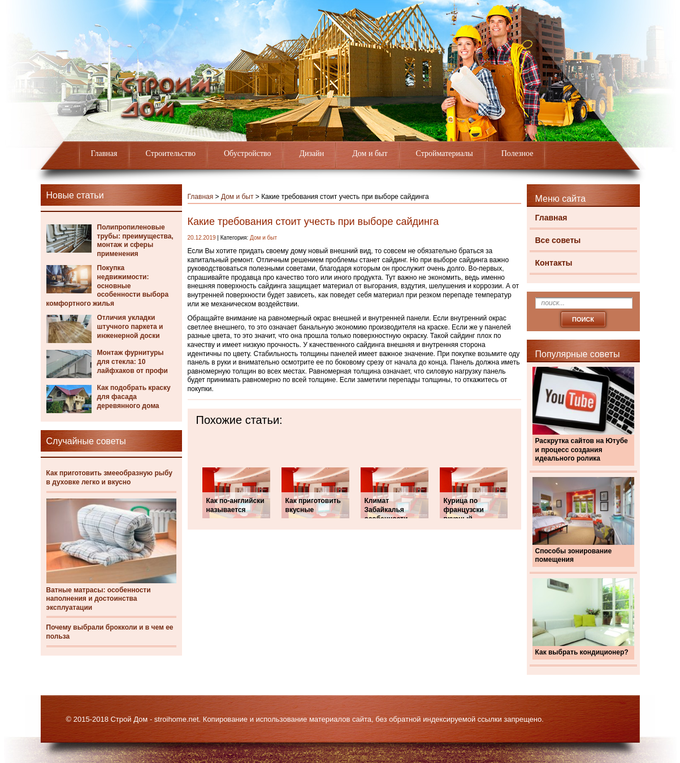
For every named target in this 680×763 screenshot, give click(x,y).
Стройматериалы (444, 153)
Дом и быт (369, 153)
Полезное (517, 153)
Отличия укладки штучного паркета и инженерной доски (130, 326)
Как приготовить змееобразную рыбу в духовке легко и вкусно (109, 477)
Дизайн (312, 153)
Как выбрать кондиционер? (582, 652)
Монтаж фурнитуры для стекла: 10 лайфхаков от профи (132, 361)
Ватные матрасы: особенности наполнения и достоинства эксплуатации (98, 599)
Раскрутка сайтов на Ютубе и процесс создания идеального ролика (581, 449)
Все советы (558, 240)
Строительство (171, 153)
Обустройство (247, 153)
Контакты (554, 262)
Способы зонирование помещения (573, 555)
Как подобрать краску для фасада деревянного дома (134, 396)
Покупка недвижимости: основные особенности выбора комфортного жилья (107, 285)
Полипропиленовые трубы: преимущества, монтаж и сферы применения (135, 240)
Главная (104, 153)
